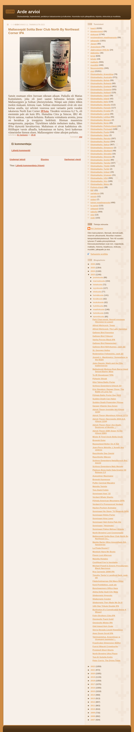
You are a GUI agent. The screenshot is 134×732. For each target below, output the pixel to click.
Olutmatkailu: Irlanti (99, 95)
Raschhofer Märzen (101, 457)
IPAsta (45, 111)
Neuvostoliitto (97, 68)
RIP (92, 190)
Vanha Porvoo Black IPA (103, 339)
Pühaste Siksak (99, 378)
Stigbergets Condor (101, 599)
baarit (93, 28)
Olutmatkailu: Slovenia (101, 157)
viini (92, 215)
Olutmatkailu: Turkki (99, 169)
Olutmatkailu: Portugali (101, 129)
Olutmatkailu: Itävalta (100, 105)
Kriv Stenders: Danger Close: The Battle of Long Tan (108, 390)
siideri (93, 199)
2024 (93, 271)
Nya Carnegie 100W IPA (103, 571)
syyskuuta (98, 288)
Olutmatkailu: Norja (99, 123)
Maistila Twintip (99, 486)
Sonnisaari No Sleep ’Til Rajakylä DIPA (110, 511)
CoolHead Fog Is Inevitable (105, 562)
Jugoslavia (95, 47)
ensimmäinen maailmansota (103, 37)
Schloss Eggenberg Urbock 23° (107, 386)
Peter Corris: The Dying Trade (106, 660)
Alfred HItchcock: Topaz (103, 325)
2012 (93, 702)
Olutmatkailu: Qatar (99, 135)
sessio (93, 196)
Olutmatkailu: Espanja (100, 89)
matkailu (94, 62)
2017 (93, 684)
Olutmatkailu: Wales (99, 184)
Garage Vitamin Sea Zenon (104, 406)
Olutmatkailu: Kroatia (100, 111)
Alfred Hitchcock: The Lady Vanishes (109, 329)
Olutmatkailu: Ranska (100, 138)
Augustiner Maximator (102, 476)
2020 (93, 673)
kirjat (92, 56)
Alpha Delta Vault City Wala (105, 592)
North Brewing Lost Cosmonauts (107, 533)
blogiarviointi (96, 31)
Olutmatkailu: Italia (99, 102)
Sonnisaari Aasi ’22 (101, 493)
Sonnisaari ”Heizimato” (103, 525)
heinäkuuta (98, 295)
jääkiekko (94, 53)
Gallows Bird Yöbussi (102, 336)
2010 (93, 709)
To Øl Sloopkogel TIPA (102, 375)
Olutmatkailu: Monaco (100, 120)
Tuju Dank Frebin (100, 490)
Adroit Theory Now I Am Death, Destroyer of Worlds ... (107, 426)
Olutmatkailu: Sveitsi (100, 160)
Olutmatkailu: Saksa (99, 144)
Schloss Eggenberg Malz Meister (107, 466)
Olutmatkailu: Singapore (101, 147)
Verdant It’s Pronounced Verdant (107, 504)
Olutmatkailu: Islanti (99, 98)
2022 (93, 666)
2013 (93, 698)
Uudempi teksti (17, 159)
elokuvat (94, 34)
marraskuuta (99, 281)
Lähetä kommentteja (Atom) (30, 165)
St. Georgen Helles (101, 350)
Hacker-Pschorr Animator (104, 508)
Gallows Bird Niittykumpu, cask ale (108, 347)
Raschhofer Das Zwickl (103, 453)
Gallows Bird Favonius (103, 332)
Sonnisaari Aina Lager (102, 518)
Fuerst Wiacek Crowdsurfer (105, 646)
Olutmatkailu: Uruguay (101, 175)
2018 (93, 680)
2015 (93, 691)
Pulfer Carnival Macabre (103, 483)
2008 (93, 716)
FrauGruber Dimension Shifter (106, 643)
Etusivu (45, 159)
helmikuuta (98, 313)
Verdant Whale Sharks (102, 497)
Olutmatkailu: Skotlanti (101, 150)
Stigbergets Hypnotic (102, 595)
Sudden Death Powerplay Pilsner (107, 402)
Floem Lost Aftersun (102, 555)
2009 (93, 712)
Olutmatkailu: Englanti (100, 86)
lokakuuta (98, 284)
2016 (93, 688)
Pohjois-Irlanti (97, 187)
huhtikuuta (98, 306)
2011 (93, 705)
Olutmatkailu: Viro (98, 181)
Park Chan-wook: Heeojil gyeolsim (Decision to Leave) (108, 320)
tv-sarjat (94, 205)
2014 (93, 695)
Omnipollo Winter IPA (102, 622)
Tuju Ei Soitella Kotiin (102, 657)
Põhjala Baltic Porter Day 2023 (106, 395)
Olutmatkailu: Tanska (100, 163)
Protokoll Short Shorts (103, 650)
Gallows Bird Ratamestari (104, 343)
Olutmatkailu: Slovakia (101, 154)
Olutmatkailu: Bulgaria (101, 83)
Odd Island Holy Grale (102, 626)
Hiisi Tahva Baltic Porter (103, 382)
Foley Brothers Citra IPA (103, 615)
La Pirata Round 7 (100, 548)
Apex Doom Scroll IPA (102, 633)
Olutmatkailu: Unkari (100, 172)
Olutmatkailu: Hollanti (100, 92)
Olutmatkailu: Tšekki (100, 166)
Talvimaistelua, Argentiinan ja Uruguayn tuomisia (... (106, 638)
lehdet (93, 59)
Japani (93, 44)
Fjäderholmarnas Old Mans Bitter (108, 581)
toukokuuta (98, 302)
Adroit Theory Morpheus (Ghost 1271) (110, 415)
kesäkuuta (98, 299)
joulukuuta (98, 277)
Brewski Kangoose (101, 479)
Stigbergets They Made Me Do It (107, 602)
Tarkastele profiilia (99, 254)
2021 (93, 670)
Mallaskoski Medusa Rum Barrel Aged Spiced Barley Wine (110, 370)
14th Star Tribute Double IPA (105, 606)
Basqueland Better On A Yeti (105, 444)
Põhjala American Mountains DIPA (108, 500)
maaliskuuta (99, 309)
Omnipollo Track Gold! (103, 619)
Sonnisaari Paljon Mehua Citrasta (108, 529)
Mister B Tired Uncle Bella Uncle (107, 437)
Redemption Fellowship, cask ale (107, 354)
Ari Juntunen (97, 228)
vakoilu (93, 211)
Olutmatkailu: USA (99, 178)
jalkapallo (94, 40)
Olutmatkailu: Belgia (100, 80)
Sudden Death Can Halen (104, 399)
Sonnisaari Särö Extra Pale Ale (106, 522)
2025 (93, 267)
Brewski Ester (98, 440)
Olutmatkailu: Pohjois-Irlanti (103, 126)
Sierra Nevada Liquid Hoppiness (107, 630)
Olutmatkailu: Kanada (100, 108)
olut (80, 137)
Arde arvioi (28, 11)
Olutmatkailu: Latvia (99, 114)
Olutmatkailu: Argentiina (101, 74)
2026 (93, 264)
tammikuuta (99, 316)
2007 (93, 720)
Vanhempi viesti (72, 159)
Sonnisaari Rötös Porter (103, 515)
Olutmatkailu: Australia (101, 77)
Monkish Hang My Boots (103, 551)
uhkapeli (94, 208)
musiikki (94, 65)
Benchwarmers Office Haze (105, 588)
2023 (93, 274)
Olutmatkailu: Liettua (100, 117)
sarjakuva (95, 193)
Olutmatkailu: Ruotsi (100, 141)
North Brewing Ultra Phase (104, 653)
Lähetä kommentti (20, 150)
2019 (93, 677)
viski (92, 218)
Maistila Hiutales (100, 559)
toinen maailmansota (100, 202)
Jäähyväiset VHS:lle (99, 50)
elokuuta (97, 291)
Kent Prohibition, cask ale (104, 585)
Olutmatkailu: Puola (99, 132)
